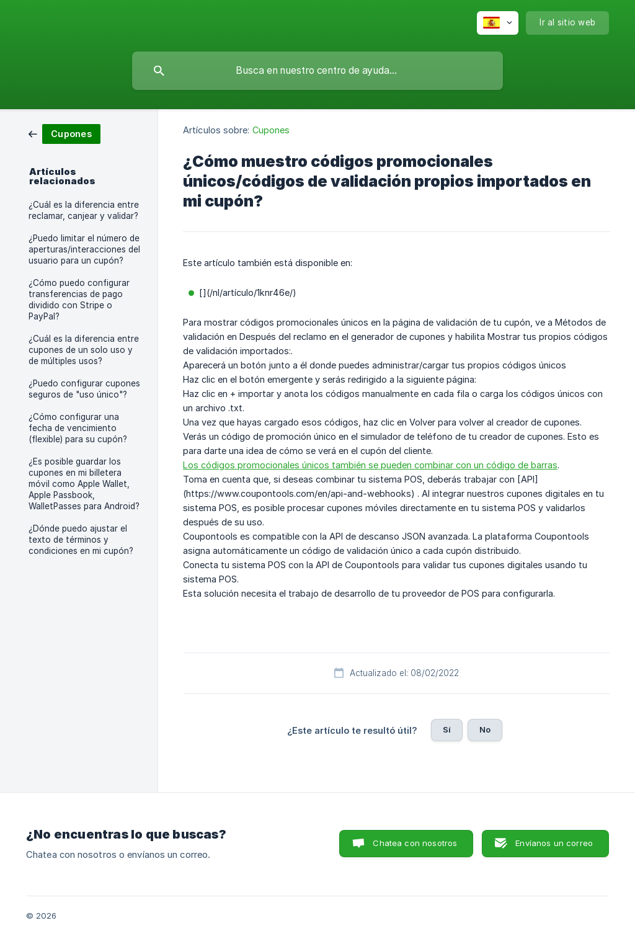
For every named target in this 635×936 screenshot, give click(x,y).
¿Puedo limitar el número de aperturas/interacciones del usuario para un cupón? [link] (84, 249)
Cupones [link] (271, 130)
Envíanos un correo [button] (554, 843)
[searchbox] (317, 70)
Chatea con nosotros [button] (415, 843)
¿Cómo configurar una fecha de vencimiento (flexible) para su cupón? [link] (78, 428)
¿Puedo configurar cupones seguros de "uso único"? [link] (84, 388)
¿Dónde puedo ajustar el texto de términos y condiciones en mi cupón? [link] (81, 540)
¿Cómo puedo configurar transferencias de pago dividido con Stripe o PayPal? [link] (79, 299)
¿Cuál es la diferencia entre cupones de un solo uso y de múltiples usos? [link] (84, 350)
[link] (64, 133)
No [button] (485, 729)
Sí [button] (447, 729)
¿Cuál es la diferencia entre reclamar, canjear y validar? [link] (84, 210)
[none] (497, 23)
